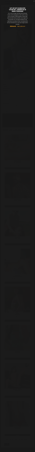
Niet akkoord (21, 26)
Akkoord (13, 26)
